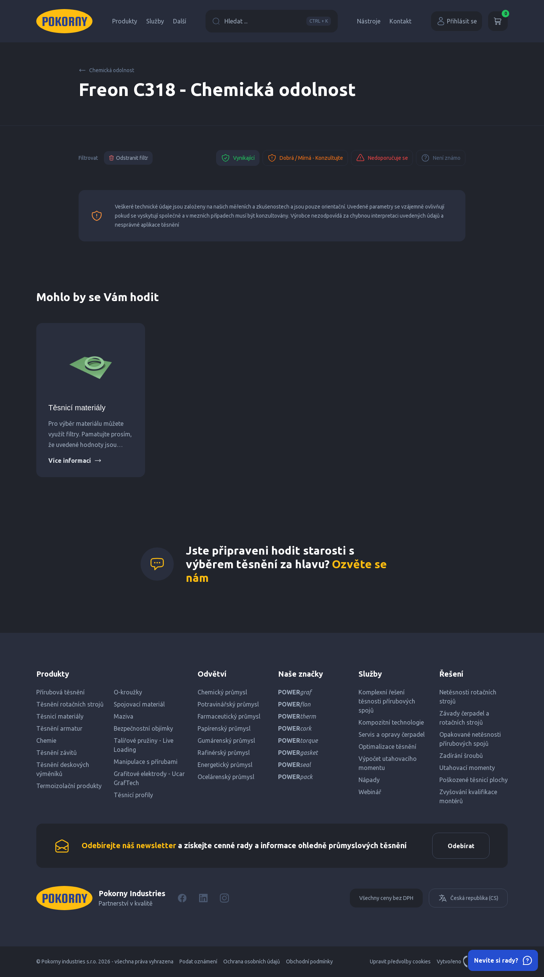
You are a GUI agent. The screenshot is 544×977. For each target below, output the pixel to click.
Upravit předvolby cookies (400, 962)
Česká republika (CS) (468, 898)
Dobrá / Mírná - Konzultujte (305, 157)
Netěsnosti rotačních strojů (467, 697)
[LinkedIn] (203, 898)
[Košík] (498, 21)
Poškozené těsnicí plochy (473, 779)
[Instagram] (224, 898)
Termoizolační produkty (69, 785)
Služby (155, 21)
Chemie (46, 740)
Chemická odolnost (106, 70)
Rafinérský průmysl (224, 752)
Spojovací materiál (139, 704)
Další (179, 21)
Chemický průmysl (222, 692)
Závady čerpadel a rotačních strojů (464, 718)
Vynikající (238, 157)
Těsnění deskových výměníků (62, 769)
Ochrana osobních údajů (251, 962)
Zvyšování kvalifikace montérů (468, 796)
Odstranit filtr (128, 158)
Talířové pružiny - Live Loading (143, 745)
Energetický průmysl (225, 764)
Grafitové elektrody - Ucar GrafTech (149, 778)
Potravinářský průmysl (228, 704)
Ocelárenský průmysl (226, 776)
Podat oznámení (198, 962)
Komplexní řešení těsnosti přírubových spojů (387, 701)
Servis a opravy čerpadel (392, 734)
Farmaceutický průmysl (229, 716)
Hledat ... (271, 21)
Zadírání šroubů (461, 755)
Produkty (124, 21)
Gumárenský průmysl (226, 740)
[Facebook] (182, 898)
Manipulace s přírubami (146, 761)
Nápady (369, 779)
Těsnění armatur (59, 728)
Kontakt (400, 21)
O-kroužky (128, 692)
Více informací (75, 460)
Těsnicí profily (133, 794)
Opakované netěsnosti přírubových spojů (470, 739)
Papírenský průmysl (224, 728)
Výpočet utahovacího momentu (388, 763)
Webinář (370, 791)
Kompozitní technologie (391, 722)
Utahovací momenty (467, 767)
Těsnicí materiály (76, 407)
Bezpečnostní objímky (143, 728)
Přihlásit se (456, 21)
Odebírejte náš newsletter (129, 845)
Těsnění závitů (56, 752)
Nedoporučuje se (382, 157)
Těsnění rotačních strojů (70, 704)
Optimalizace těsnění (387, 746)
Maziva (123, 716)
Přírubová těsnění (60, 692)
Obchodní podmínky (309, 962)
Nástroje (368, 21)
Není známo (441, 157)
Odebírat (460, 846)
